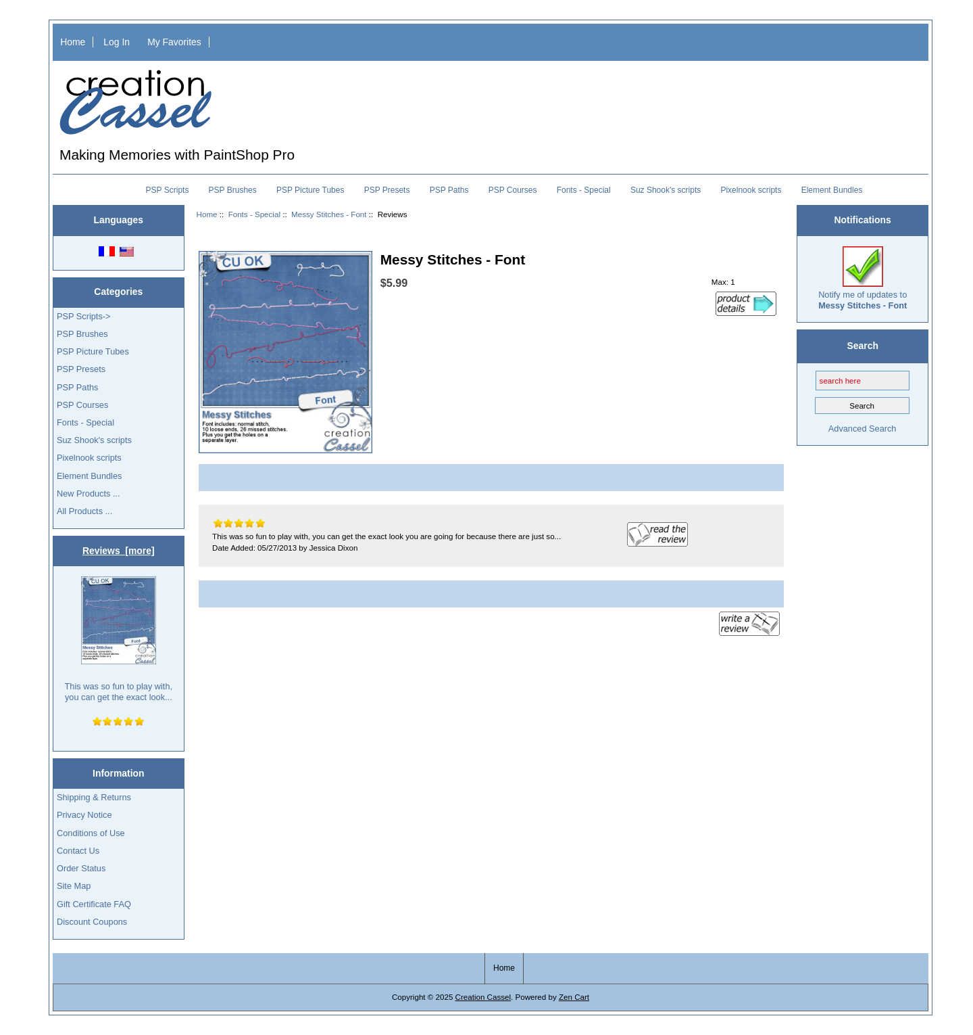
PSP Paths (449, 190)
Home (72, 42)
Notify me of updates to (862, 278)
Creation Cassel (483, 996)
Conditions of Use (91, 833)
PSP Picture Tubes (310, 190)
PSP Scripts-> (83, 316)
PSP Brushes (233, 190)
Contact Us (78, 851)
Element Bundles (832, 190)
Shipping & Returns (94, 797)
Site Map (74, 886)
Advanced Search (862, 428)
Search (862, 345)
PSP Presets (387, 190)
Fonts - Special (254, 214)
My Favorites (174, 42)
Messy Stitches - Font (328, 214)
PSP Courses (513, 190)
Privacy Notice (84, 815)
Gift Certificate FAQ (94, 904)
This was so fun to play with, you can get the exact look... (118, 639)
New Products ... (88, 493)
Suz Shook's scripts (665, 190)
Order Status (81, 868)
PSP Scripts (167, 190)
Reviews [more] (118, 550)
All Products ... (84, 511)
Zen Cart (574, 996)
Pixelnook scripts (750, 190)
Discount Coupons (92, 922)
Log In (116, 42)
